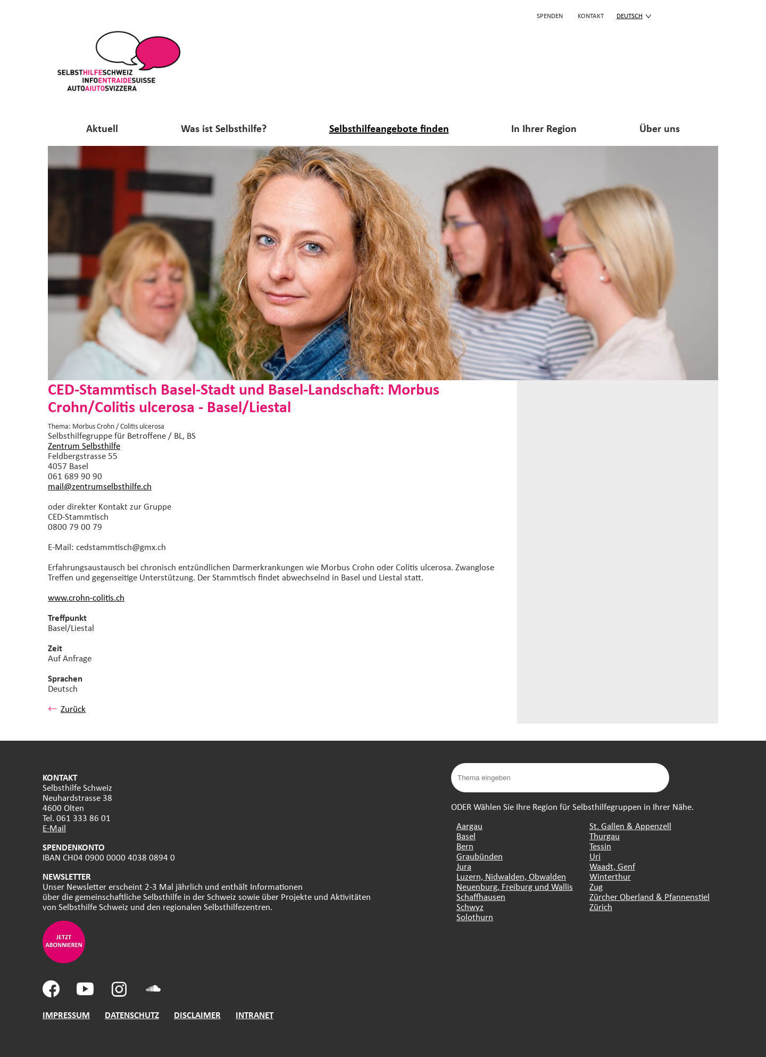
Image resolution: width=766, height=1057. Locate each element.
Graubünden (479, 856)
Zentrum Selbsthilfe (84, 445)
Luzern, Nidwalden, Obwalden (511, 876)
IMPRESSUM (66, 1015)
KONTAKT (591, 15)
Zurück (67, 708)
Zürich (600, 906)
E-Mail (54, 828)
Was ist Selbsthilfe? (224, 128)
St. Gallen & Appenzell (630, 826)
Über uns (659, 128)
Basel (466, 836)
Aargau (469, 826)
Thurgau (604, 836)
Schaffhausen (480, 896)
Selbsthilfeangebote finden (389, 128)
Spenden (550, 15)
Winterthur (610, 876)
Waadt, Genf (612, 866)
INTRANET (254, 1015)
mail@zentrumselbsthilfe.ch (100, 486)
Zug (596, 886)
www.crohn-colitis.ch (86, 597)
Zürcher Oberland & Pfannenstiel (649, 896)
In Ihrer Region (544, 128)
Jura (463, 866)
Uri (595, 856)
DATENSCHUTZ (132, 1015)
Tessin (600, 846)
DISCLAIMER (197, 1015)
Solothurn (474, 917)
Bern (464, 846)
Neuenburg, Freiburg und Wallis (514, 886)
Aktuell (102, 128)
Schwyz (470, 906)
